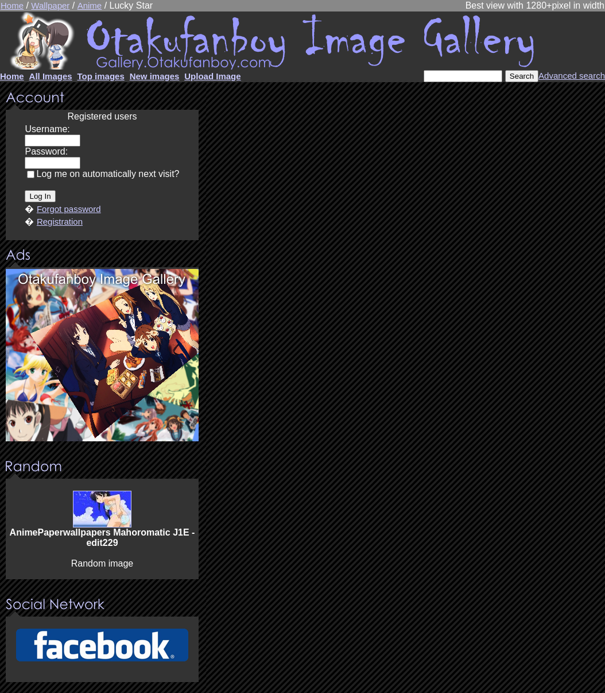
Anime (89, 5)
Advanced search (571, 75)
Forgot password (69, 209)
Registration (60, 221)
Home (12, 5)
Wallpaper (50, 5)
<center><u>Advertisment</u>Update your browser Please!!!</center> (102, 355)
